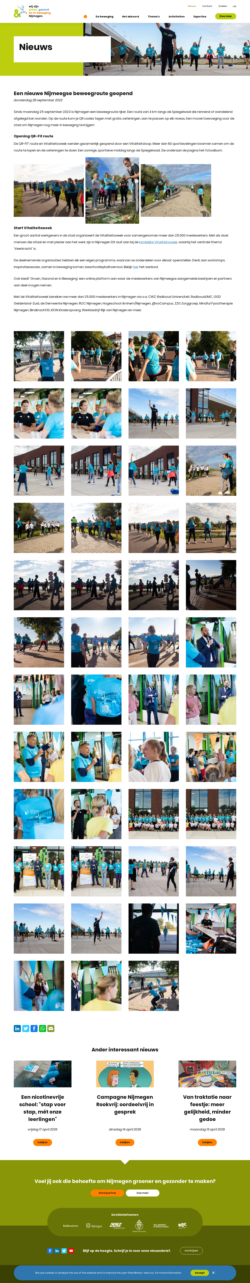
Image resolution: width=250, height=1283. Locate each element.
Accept (200, 1273)
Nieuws (192, 6)
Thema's (154, 16)
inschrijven (191, 1251)
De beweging (104, 16)
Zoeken (222, 6)
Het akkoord (130, 16)
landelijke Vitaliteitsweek (158, 242)
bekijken (43, 1142)
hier (136, 267)
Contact (207, 6)
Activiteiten (177, 16)
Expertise (200, 16)
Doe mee (226, 16)
